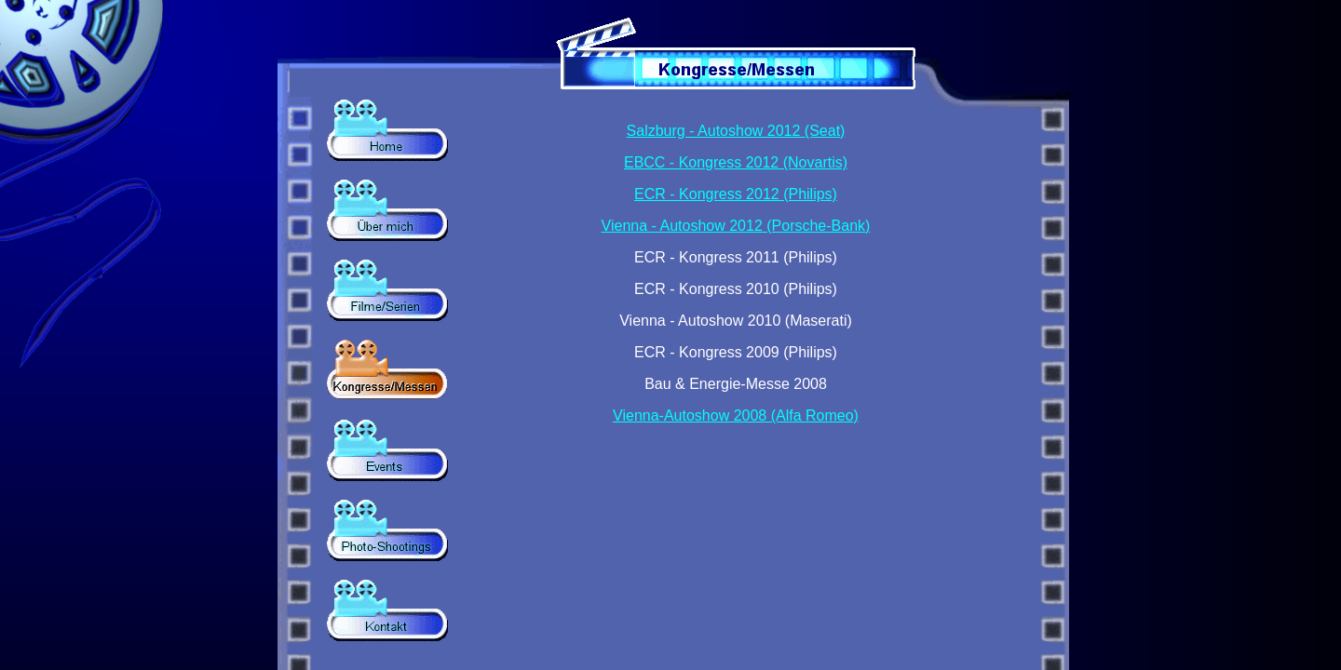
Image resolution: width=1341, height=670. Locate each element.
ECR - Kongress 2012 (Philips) (735, 194)
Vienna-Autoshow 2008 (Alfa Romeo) (736, 415)
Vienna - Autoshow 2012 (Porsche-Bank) (736, 226)
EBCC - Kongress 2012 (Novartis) (735, 162)
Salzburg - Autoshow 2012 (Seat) (736, 131)
